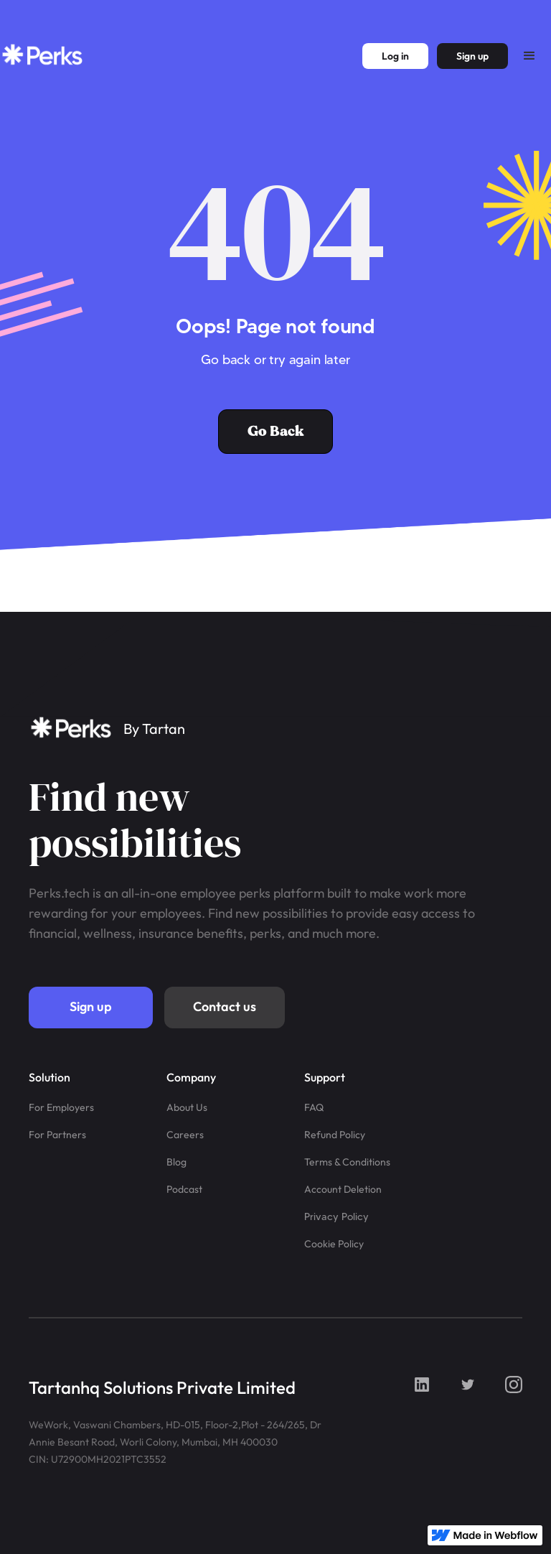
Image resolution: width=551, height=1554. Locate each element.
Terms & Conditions (347, 1161)
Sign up (91, 1006)
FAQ (314, 1107)
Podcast (184, 1189)
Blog (176, 1161)
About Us (186, 1107)
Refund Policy (334, 1134)
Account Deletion (343, 1189)
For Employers (61, 1107)
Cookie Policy (334, 1243)
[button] (529, 56)
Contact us (224, 1006)
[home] (43, 56)
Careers (185, 1134)
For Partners (57, 1134)
